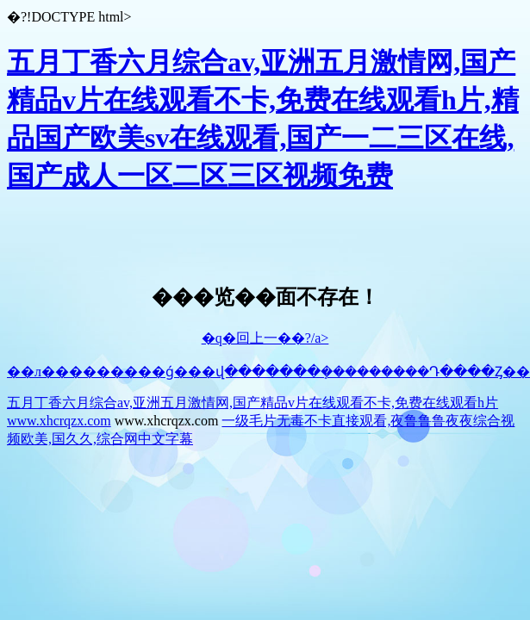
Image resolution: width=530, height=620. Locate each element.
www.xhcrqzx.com (59, 420)
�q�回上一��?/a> (265, 338)
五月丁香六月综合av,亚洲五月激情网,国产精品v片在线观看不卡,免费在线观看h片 (252, 402)
